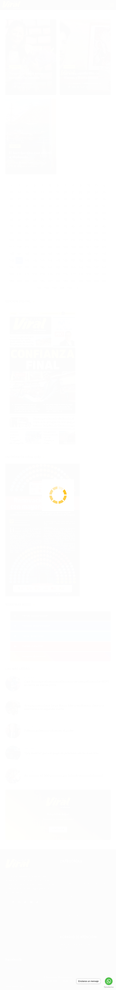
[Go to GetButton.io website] (109, 987)
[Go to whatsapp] (109, 981)
